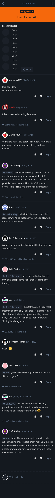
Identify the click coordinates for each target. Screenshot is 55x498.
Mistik (9, 172)
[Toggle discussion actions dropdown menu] (52, 3)
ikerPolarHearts (14, 276)
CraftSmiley (11, 214)
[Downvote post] (42, 96)
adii (7, 372)
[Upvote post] (35, 96)
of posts (27, 3)
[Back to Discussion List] (3, 3)
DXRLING (10, 403)
